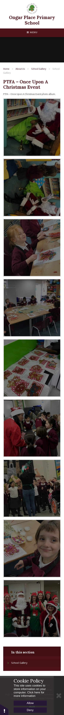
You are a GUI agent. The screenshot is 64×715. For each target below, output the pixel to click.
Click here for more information (29, 694)
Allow (30, 703)
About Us (20, 68)
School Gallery (38, 68)
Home (6, 68)
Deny (30, 710)
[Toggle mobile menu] (32, 32)
